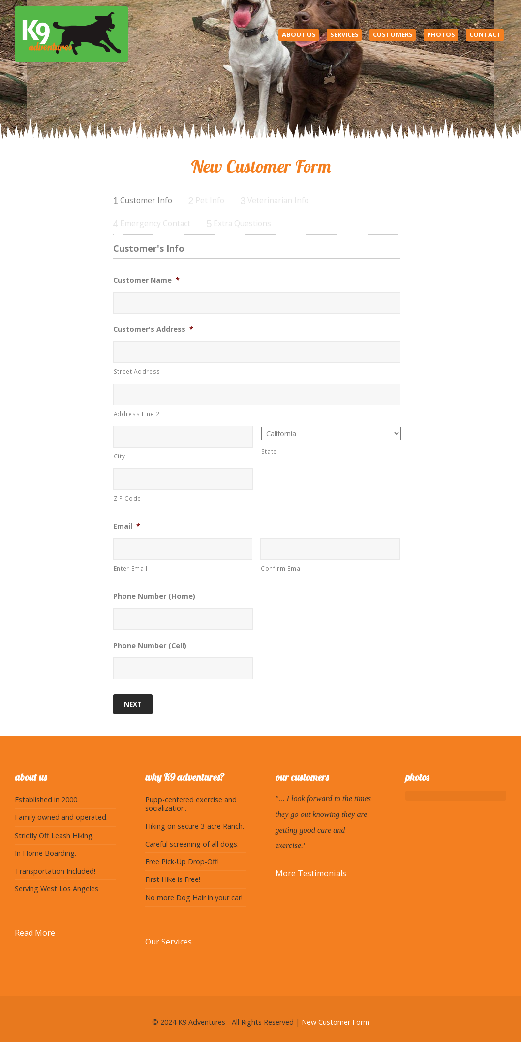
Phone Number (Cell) (149, 645)
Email (126, 526)
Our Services (168, 939)
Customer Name (146, 280)
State (269, 451)
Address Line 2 (137, 414)
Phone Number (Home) (154, 596)
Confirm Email (282, 568)
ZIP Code (127, 498)
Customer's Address (153, 329)
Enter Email (131, 568)
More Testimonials (311, 871)
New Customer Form (335, 1020)
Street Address (137, 371)
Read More (35, 931)
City (119, 456)
